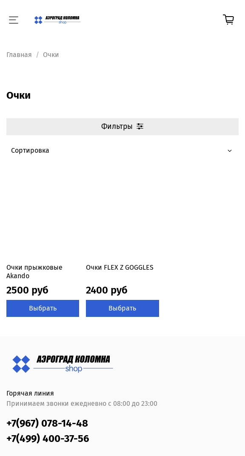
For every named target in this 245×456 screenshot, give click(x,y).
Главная (19, 55)
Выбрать (43, 308)
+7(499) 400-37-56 (47, 439)
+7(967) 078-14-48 (47, 423)
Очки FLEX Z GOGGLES (120, 267)
